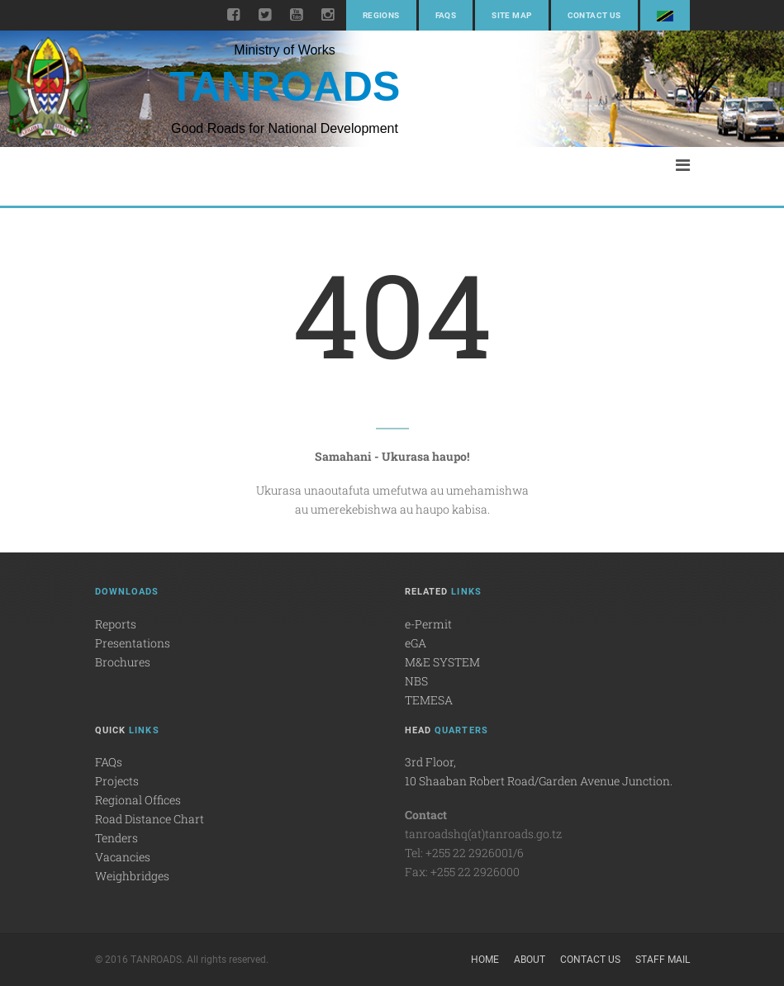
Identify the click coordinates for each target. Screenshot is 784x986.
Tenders (116, 838)
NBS (416, 681)
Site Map (511, 15)
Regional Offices (138, 800)
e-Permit (428, 624)
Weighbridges (132, 876)
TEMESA (429, 700)
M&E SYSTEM (442, 662)
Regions (381, 15)
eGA (415, 643)
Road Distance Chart (149, 819)
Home (485, 959)
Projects (117, 781)
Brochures (122, 662)
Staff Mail (662, 959)
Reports (115, 624)
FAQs (446, 15)
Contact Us (594, 15)
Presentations (132, 643)
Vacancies (122, 857)
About (529, 959)
